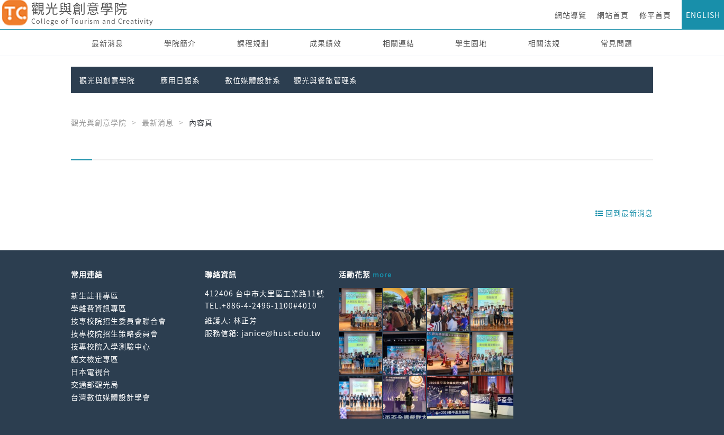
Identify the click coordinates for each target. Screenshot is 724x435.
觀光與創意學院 (107, 80)
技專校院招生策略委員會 (114, 333)
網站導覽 (570, 15)
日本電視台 (91, 371)
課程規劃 (253, 43)
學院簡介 (180, 43)
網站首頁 (613, 15)
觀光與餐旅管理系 (325, 80)
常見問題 (616, 43)
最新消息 (107, 43)
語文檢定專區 (95, 359)
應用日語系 (180, 80)
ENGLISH (703, 15)
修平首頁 (655, 15)
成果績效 (325, 43)
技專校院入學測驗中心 (110, 346)
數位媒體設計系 (252, 80)
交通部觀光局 (95, 384)
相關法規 (544, 43)
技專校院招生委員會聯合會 (118, 320)
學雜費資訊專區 (98, 308)
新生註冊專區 (95, 295)
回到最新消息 (624, 212)
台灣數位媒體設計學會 (110, 397)
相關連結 (398, 43)
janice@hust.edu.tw (281, 333)
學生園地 (471, 43)
